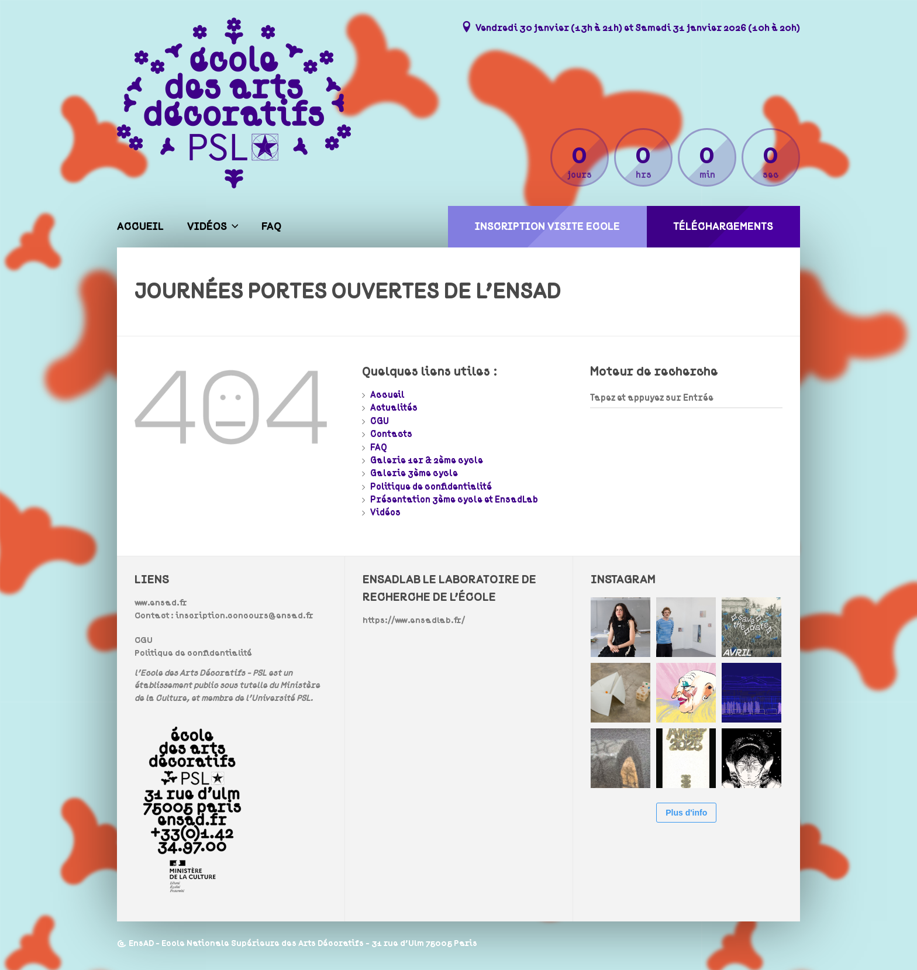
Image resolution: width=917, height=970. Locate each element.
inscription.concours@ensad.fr (244, 616)
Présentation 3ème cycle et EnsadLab (454, 500)
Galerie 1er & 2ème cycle (426, 460)
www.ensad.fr (161, 603)
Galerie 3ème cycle (414, 473)
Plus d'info (686, 812)
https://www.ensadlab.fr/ (414, 620)
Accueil (140, 227)
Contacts (391, 434)
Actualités (394, 408)
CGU (379, 421)
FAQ (271, 227)
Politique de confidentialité (431, 487)
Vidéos (207, 227)
